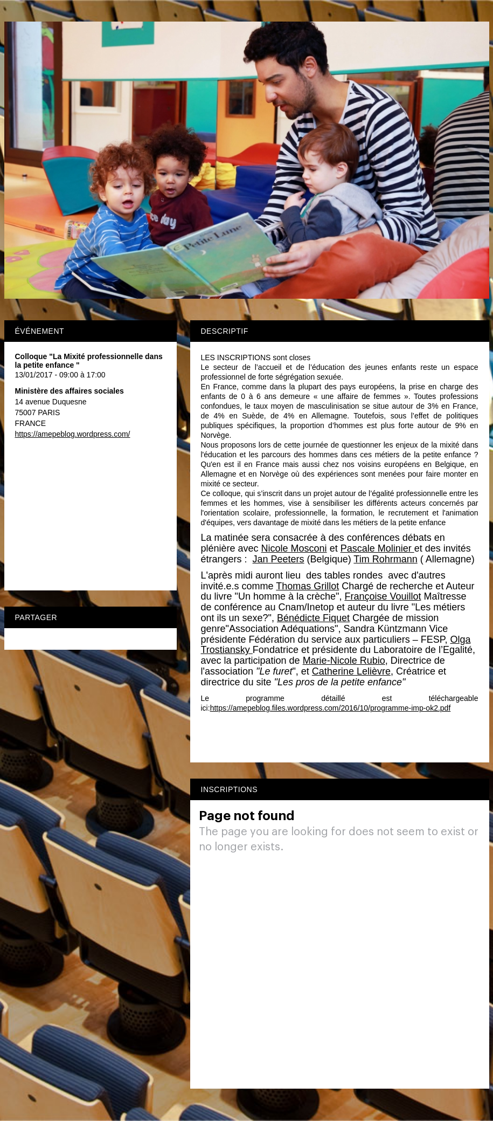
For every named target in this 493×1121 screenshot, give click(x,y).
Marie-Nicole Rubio (344, 660)
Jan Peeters (278, 559)
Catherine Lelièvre (351, 671)
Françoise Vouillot (382, 596)
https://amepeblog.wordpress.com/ (72, 434)
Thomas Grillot (307, 586)
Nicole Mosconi (294, 548)
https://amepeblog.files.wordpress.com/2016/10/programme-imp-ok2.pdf (330, 708)
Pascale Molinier (377, 548)
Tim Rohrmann (385, 559)
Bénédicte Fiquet (313, 618)
